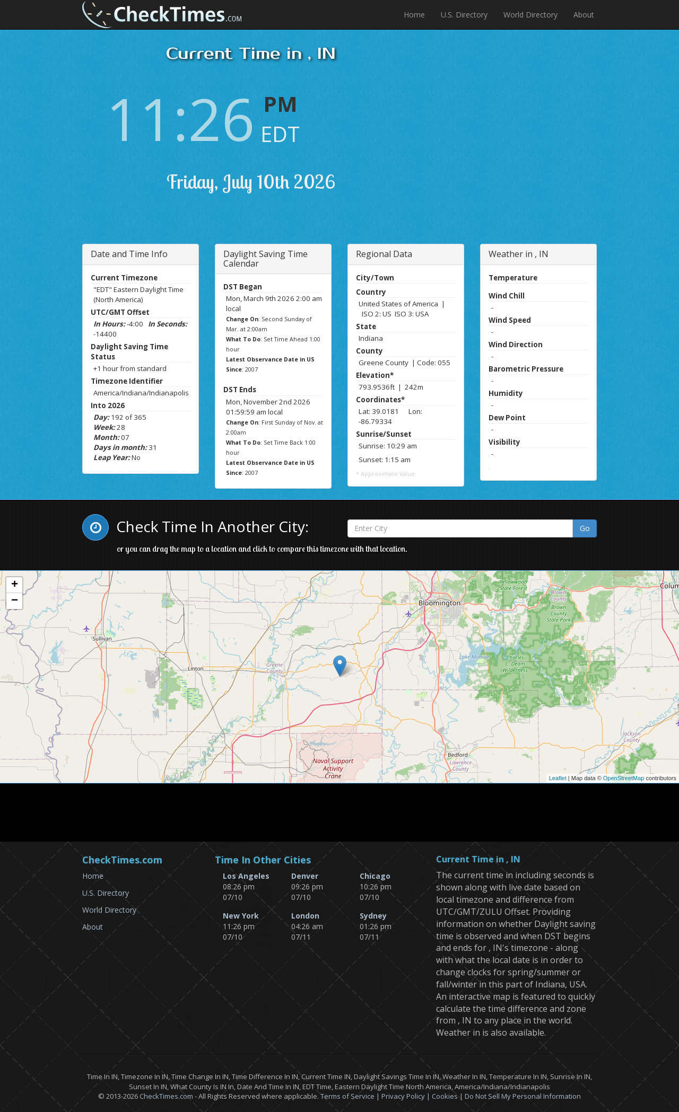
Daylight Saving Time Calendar (265, 258)
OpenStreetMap (624, 778)
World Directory (530, 15)
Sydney (373, 916)
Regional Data (384, 254)
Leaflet (558, 778)
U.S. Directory (464, 15)
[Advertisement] (526, 143)
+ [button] (14, 585)
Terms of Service (347, 1096)
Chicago (375, 876)
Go (585, 528)
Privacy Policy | (406, 1096)
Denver (304, 876)
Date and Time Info (129, 254)
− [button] (14, 601)
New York (241, 916)
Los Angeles (246, 876)
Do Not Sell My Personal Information (523, 1096)
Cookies (445, 1096)
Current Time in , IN (478, 859)
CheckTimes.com (166, 1096)
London (305, 916)
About (583, 15)
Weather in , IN (519, 254)
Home (414, 15)
